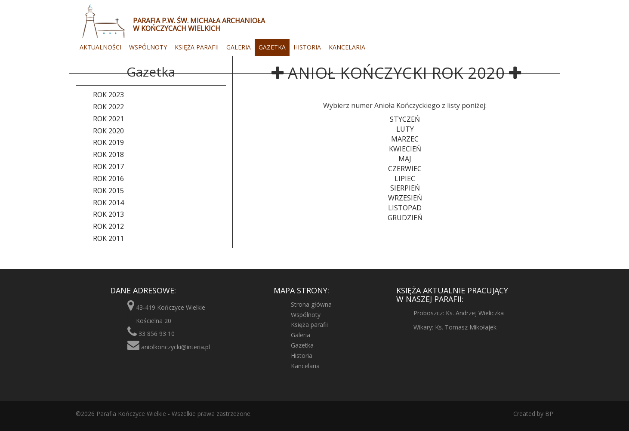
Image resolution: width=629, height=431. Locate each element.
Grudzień (405, 217)
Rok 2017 (108, 166)
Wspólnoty (148, 47)
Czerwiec (405, 168)
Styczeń (405, 119)
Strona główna (311, 304)
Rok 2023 (108, 94)
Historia (307, 47)
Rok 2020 (108, 130)
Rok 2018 (108, 154)
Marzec (405, 139)
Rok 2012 (108, 226)
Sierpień (405, 188)
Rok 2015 (108, 190)
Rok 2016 (108, 178)
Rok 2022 (108, 106)
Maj (404, 158)
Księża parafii (197, 47)
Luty (405, 129)
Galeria (238, 47)
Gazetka (272, 47)
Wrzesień (405, 198)
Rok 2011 (108, 238)
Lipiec (405, 178)
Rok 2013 (108, 214)
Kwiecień (405, 149)
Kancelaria (347, 47)
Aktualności (100, 47)
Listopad (405, 207)
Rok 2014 (108, 202)
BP (548, 413)
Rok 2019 (108, 142)
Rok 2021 (108, 118)
